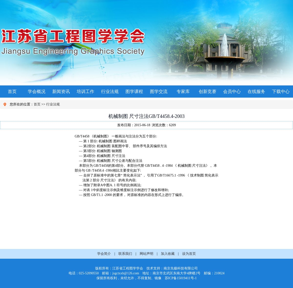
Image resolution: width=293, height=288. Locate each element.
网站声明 (146, 254)
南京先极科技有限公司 (181, 268)
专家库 (183, 91)
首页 (12, 91)
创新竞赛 (207, 91)
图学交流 (158, 91)
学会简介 (104, 254)
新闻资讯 (61, 91)
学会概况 (36, 91)
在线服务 (256, 91)
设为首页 (189, 254)
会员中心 (232, 91)
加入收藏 (168, 254)
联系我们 (125, 254)
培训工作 (85, 91)
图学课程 (134, 91)
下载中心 (281, 91)
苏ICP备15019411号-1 (181, 278)
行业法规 (110, 91)
